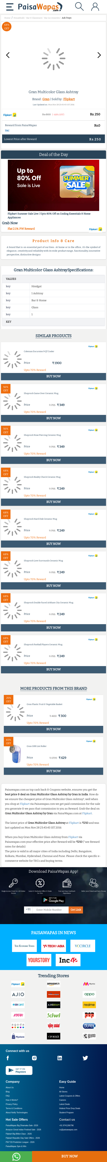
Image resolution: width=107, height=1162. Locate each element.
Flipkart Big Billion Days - (19, 1134)
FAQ (8, 1096)
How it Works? (12, 1100)
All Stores (63, 1092)
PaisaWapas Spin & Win (16, 1146)
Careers (62, 1100)
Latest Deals (64, 1104)
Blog (8, 1092)
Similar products (53, 336)
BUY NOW (69, 1156)
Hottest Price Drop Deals (69, 1108)
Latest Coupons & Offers (69, 1096)
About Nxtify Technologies (17, 1113)
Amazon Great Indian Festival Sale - (23, 1130)
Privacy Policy (12, 1104)
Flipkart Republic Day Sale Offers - (23, 1138)
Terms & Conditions (14, 1108)
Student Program (66, 1113)
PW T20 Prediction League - (20, 1142)
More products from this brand (53, 688)
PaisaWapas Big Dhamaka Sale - (22, 1125)
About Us (10, 1087)
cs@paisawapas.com (68, 1130)
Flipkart (69, 99)
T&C (7, 130)
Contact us (67, 1119)
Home (61, 1087)
